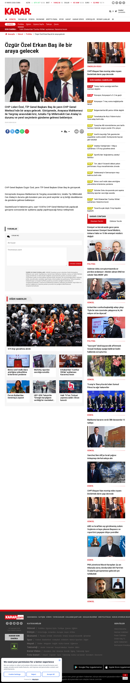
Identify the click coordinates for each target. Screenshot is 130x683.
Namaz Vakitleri (121, 632)
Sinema (59, 651)
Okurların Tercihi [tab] (97, 221)
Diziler (40, 643)
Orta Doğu (42, 632)
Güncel (12, 19)
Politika (21, 24)
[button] (62, 132)
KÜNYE (49, 617)
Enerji (65, 636)
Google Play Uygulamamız (90, 667)
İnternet (50, 647)
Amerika (52, 632)
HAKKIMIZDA (32, 617)
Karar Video (78, 19)
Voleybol (56, 639)
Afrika (72, 632)
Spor (61, 19)
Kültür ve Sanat (78, 655)
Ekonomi (40, 19)
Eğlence (74, 643)
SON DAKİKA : (11, 29)
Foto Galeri (33, 654)
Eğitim (28, 24)
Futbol (38, 639)
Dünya (31, 19)
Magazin (47, 643)
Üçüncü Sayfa (38, 24)
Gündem (47, 651)
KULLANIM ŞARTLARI (73, 617)
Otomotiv (57, 636)
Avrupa (60, 632)
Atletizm (64, 639)
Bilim (77, 647)
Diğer (86, 639)
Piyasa (43, 636)
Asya (66, 632)
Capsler (52, 655)
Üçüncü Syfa (51, 628)
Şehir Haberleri (120, 642)
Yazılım (71, 647)
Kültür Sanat (64, 643)
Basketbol (46, 639)
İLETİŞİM (41, 617)
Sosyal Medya (61, 647)
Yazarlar (22, 19)
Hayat (68, 19)
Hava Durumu (120, 629)
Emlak (49, 636)
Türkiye (49, 24)
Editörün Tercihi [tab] (116, 221)
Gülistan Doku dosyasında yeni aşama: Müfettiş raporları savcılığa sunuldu (48, 29)
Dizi (53, 651)
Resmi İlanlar (103, 19)
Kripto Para (51, 19)
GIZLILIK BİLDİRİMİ (90, 617)
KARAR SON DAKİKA (14, 637)
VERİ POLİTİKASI (104, 617)
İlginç (73, 651)
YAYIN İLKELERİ (58, 617)
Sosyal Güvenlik (75, 636)
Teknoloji (32, 647)
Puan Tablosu (120, 635)
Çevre (56, 24)
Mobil (42, 647)
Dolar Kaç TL (119, 638)
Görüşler (90, 19)
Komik (67, 651)
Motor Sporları (76, 639)
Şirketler (87, 636)
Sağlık (54, 643)
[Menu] (112, 19)
